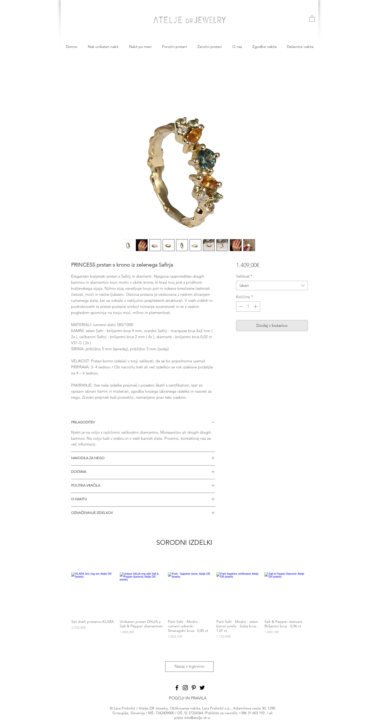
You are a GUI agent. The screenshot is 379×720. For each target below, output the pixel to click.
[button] (312, 18)
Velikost (244, 276)
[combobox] (272, 285)
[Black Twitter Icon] (202, 687)
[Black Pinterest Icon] (193, 687)
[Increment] (256, 306)
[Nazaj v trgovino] (189, 666)
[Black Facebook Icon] (176, 687)
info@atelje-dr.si (197, 717)
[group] (189, 608)
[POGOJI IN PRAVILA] (187, 698)
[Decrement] (240, 306)
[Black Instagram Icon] (185, 687)
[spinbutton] (248, 306)
